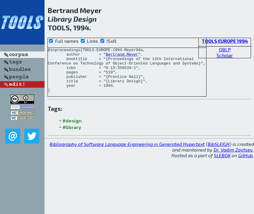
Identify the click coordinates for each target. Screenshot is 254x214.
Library (60, 19)
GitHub (245, 164)
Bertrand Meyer (122, 56)
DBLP (225, 49)
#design (72, 129)
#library (71, 136)
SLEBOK (222, 164)
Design (85, 19)
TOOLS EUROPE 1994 (225, 41)
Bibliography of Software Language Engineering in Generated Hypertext (127, 153)
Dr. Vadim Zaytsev (233, 158)
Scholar (225, 55)
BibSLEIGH (219, 153)
